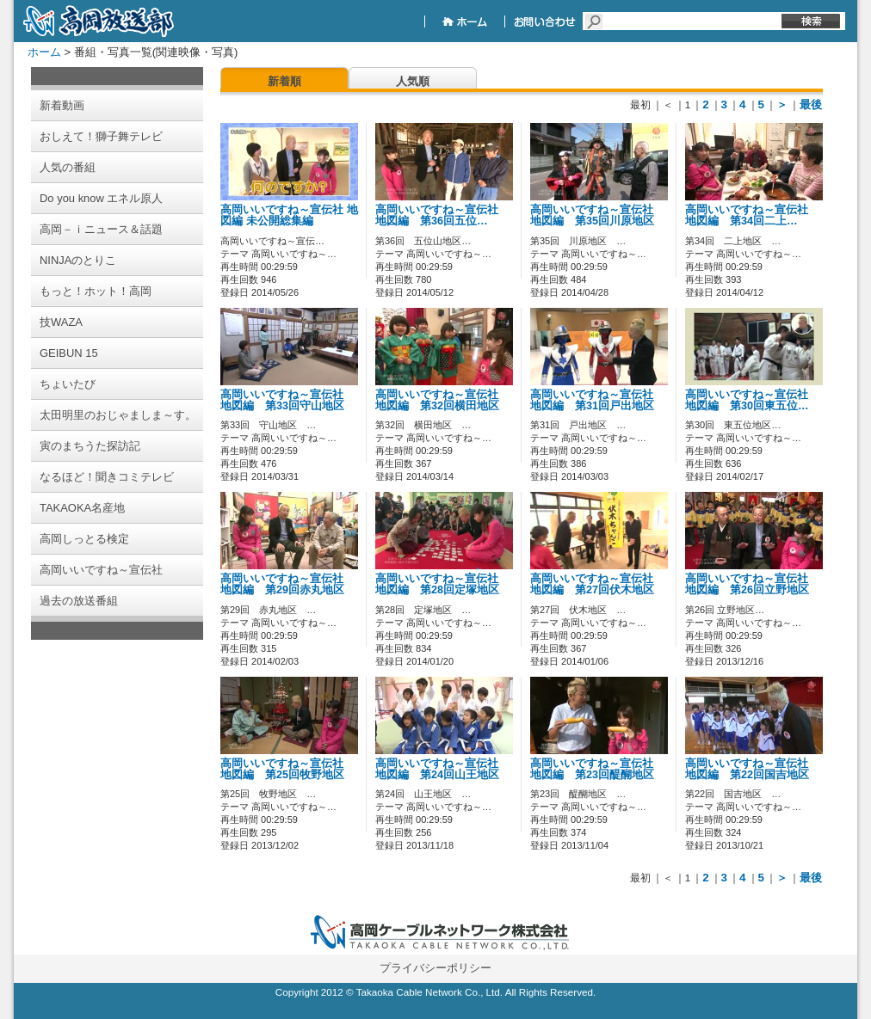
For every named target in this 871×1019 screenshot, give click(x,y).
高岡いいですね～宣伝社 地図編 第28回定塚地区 (442, 584)
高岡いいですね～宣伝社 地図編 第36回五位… (442, 215)
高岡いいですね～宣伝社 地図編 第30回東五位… (752, 400)
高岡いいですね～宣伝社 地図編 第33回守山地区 (287, 400)
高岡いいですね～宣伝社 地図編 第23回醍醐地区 (597, 769)
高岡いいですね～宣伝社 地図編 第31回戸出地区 (597, 400)
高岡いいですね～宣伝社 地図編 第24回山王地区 (442, 769)
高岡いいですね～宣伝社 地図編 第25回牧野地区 (287, 769)
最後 (811, 104)
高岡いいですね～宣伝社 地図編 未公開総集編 (289, 215)
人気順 (412, 81)
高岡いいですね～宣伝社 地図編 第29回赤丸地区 (287, 584)
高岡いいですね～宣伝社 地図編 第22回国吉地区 (752, 769)
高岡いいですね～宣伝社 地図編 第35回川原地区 (597, 215)
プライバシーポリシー (435, 967)
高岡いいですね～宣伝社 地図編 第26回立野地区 (752, 584)
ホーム (44, 52)
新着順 (284, 81)
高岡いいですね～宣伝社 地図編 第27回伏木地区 (597, 584)
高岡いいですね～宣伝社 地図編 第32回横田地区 (442, 400)
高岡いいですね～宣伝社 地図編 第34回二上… (752, 215)
